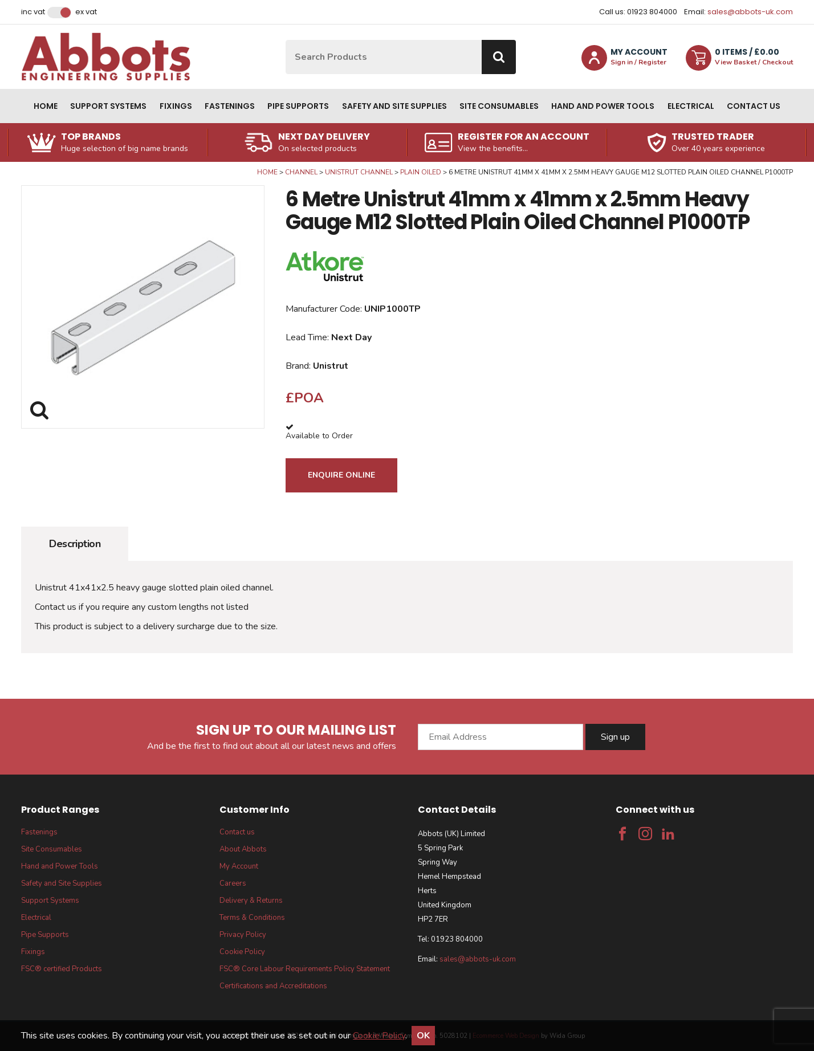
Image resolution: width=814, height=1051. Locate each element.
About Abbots (243, 849)
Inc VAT (33, 12)
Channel (301, 172)
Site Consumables (499, 106)
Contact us (753, 106)
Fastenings (230, 106)
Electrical (691, 106)
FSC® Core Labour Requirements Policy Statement (304, 969)
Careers (232, 883)
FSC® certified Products (61, 969)
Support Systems (108, 106)
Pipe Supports (298, 106)
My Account (238, 866)
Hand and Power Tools (602, 106)
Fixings (176, 106)
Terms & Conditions (252, 918)
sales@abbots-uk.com (750, 11)
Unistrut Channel (359, 172)
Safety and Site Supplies (394, 106)
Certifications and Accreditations (273, 986)
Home (46, 106)
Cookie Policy (242, 952)
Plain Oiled (420, 172)
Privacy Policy (242, 935)
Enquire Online (341, 475)
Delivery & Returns (251, 900)
